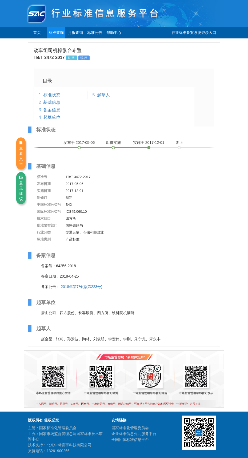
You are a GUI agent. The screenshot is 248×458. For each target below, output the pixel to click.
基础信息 (51, 102)
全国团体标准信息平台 (130, 439)
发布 (79, 142)
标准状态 (51, 95)
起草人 (103, 95)
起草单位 (51, 117)
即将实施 (113, 142)
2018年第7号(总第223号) (81, 287)
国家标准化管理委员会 (130, 428)
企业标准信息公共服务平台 (133, 434)
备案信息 (51, 110)
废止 (179, 142)
